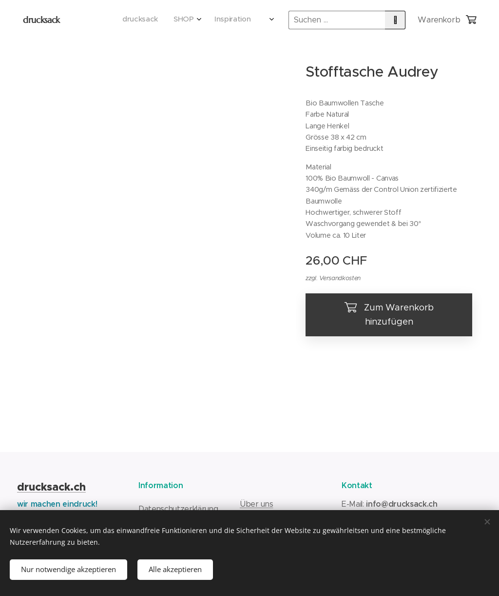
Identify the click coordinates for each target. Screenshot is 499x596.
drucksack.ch (51, 487)
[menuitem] (191, 20)
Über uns (256, 504)
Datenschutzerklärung (178, 509)
